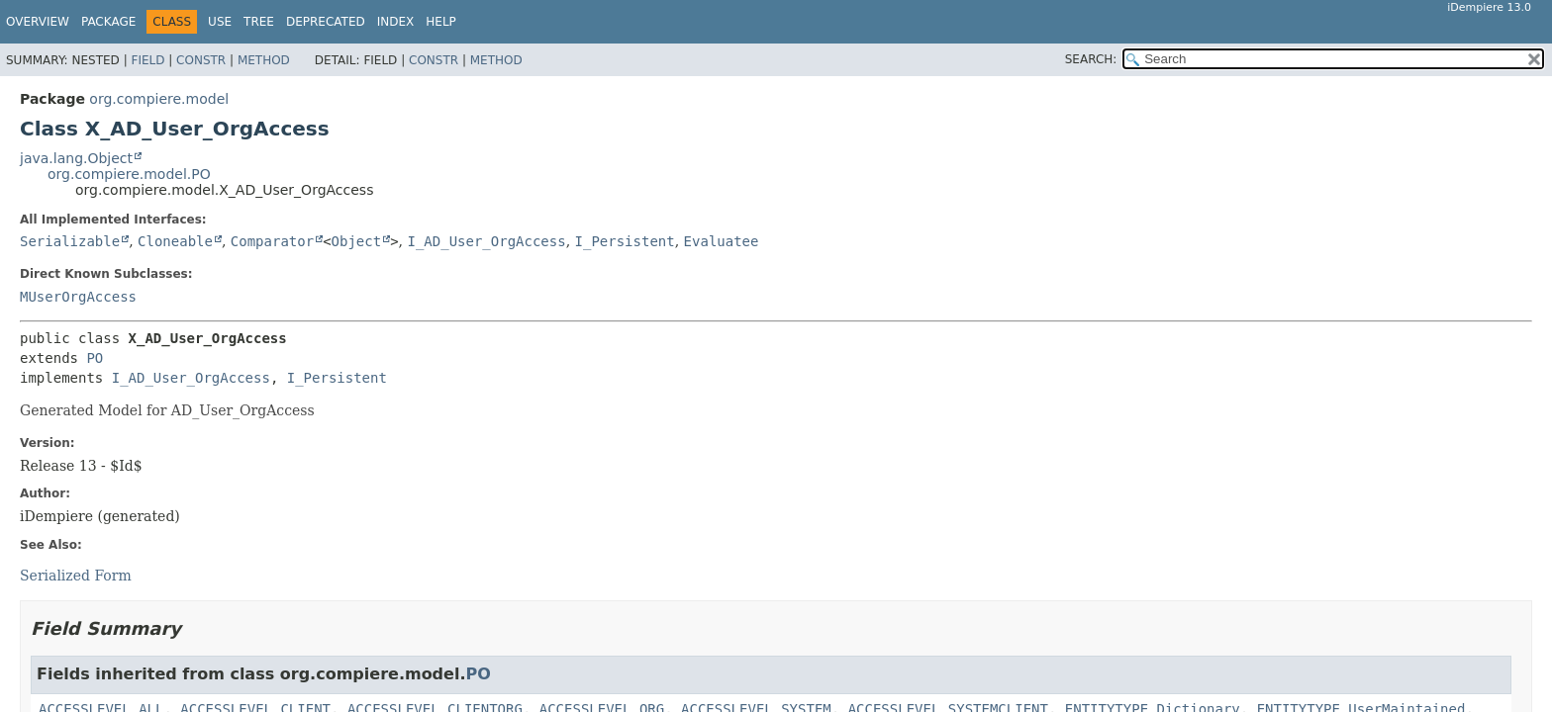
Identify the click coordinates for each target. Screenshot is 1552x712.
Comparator (272, 241)
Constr (201, 60)
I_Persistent (625, 241)
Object (357, 241)
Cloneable (175, 241)
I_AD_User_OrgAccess (486, 241)
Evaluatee (721, 241)
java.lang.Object (76, 158)
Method (264, 60)
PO (94, 358)
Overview (37, 22)
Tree (258, 22)
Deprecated (325, 22)
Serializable (70, 241)
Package (108, 22)
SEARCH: (1091, 59)
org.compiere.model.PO (129, 174)
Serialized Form (76, 575)
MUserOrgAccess (78, 297)
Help (441, 22)
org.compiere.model (159, 99)
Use (220, 22)
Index (396, 22)
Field (147, 60)
